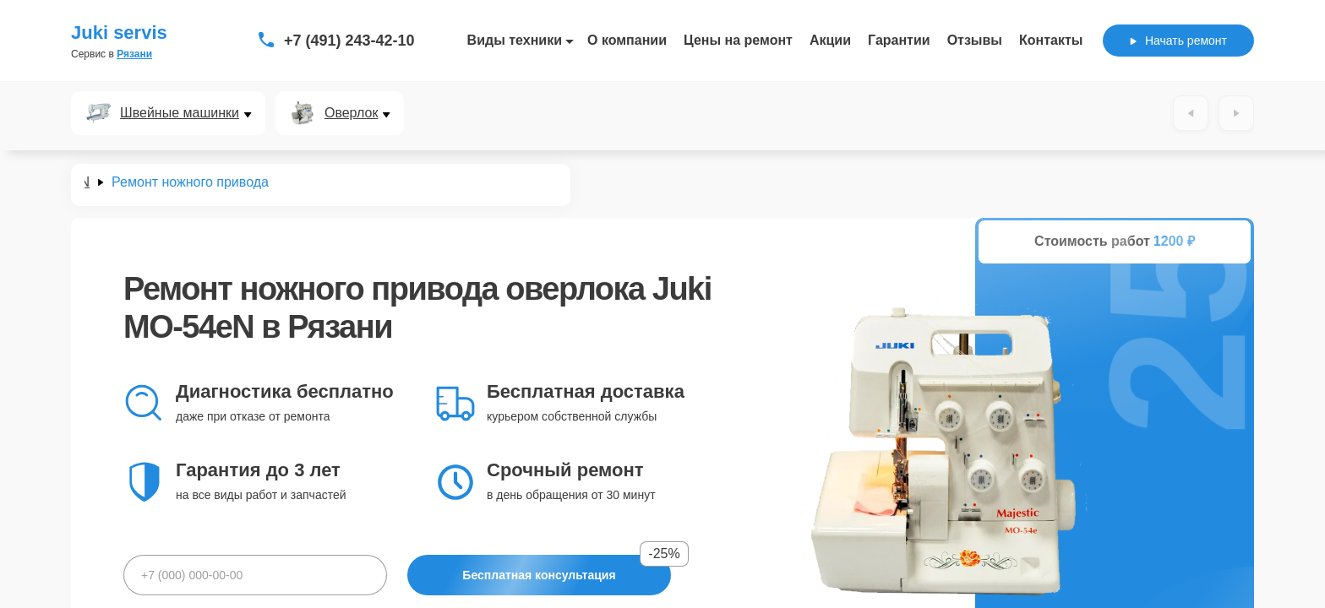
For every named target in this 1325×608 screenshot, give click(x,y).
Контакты (1050, 40)
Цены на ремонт (738, 40)
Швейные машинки (179, 113)
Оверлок (351, 113)
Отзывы (974, 40)
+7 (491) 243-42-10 (349, 40)
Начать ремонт (1178, 40)
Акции (830, 40)
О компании (627, 40)
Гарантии (899, 40)
